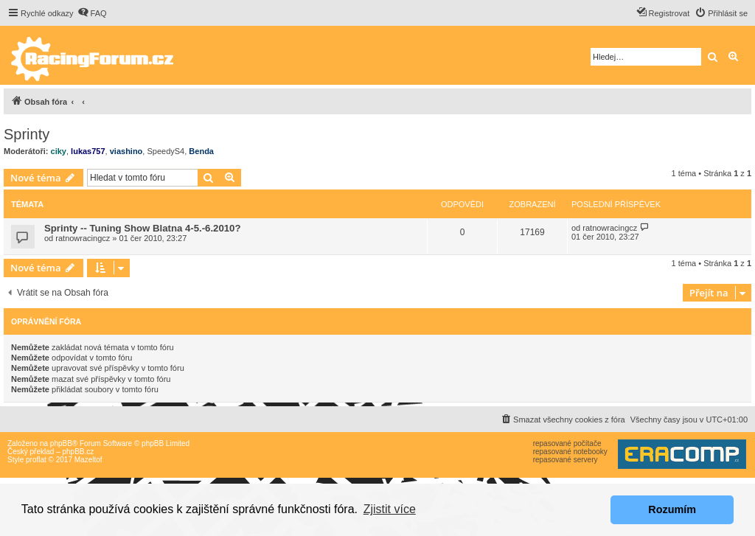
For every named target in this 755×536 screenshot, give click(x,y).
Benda (201, 151)
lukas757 (88, 151)
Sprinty (26, 134)
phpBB (61, 443)
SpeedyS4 (165, 151)
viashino (126, 151)
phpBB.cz (78, 452)
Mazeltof (88, 460)
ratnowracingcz (82, 238)
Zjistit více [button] (389, 509)
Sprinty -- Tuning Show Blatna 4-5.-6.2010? (142, 228)
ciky (58, 151)
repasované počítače (567, 443)
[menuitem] (92, 13)
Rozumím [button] (672, 509)
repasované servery (565, 460)
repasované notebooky (570, 452)
